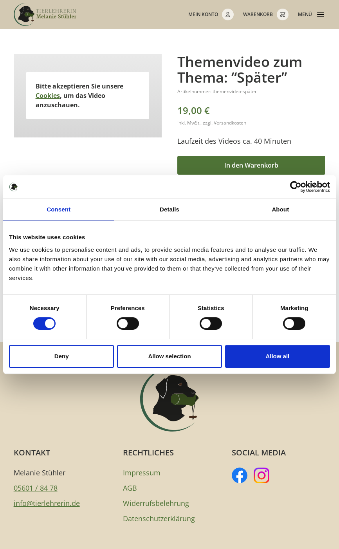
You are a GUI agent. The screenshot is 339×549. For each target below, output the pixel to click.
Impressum (141, 472)
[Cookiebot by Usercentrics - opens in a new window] (295, 187)
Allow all (277, 356)
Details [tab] (169, 209)
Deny (61, 356)
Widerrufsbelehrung (156, 503)
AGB (130, 488)
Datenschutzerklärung (159, 518)
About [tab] (280, 209)
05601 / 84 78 (36, 488)
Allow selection (169, 356)
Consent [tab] (58, 209)
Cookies (48, 95)
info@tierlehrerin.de (47, 503)
